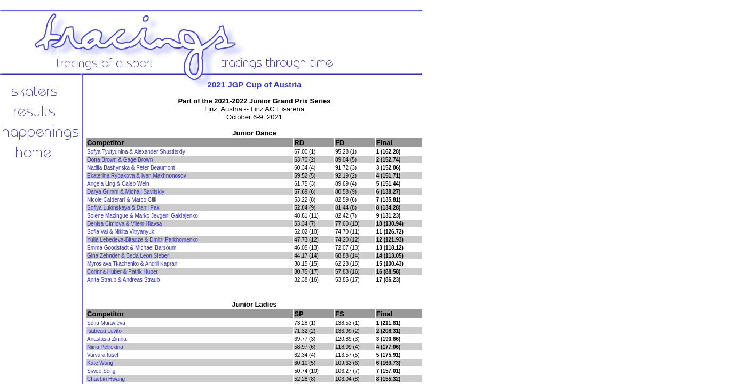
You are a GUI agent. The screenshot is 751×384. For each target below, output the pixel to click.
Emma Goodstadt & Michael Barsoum (131, 248)
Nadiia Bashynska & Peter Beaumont (131, 168)
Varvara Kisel (102, 355)
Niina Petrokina (105, 347)
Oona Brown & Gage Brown (120, 160)
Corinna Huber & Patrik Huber (122, 272)
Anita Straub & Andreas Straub (123, 280)
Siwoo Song (101, 371)
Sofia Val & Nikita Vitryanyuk (120, 232)
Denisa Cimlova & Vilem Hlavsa (124, 224)
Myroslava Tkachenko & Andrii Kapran (132, 264)
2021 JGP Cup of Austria (254, 84)
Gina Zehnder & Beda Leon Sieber (128, 256)
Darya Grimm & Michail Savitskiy (125, 192)
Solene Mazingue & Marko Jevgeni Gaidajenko (142, 216)
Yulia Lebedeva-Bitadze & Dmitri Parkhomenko (142, 240)
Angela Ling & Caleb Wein (118, 184)
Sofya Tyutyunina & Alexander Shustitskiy (136, 152)
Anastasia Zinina (107, 339)
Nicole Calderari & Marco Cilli (121, 200)
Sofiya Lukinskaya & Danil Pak (123, 208)
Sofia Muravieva (106, 323)
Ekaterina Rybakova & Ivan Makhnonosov (136, 176)
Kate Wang (100, 363)
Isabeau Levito (104, 331)
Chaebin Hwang (106, 379)
